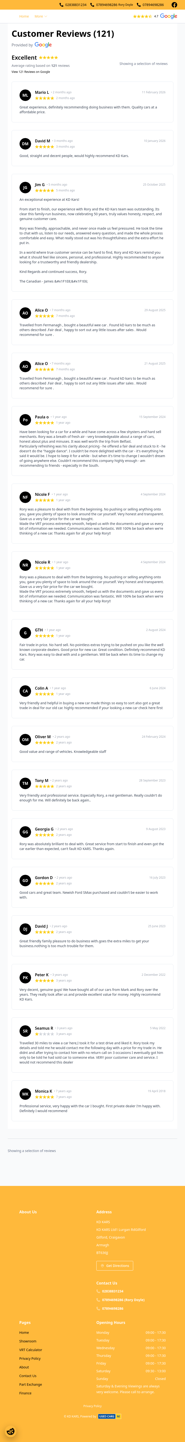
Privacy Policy (29, 1358)
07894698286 (106, 4)
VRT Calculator (30, 1350)
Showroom (27, 1341)
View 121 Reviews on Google (31, 72)
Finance (25, 1393)
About (24, 1367)
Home (24, 16)
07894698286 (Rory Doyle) (120, 1299)
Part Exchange (30, 1384)
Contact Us (27, 1375)
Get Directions (114, 1265)
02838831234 (75, 4)
